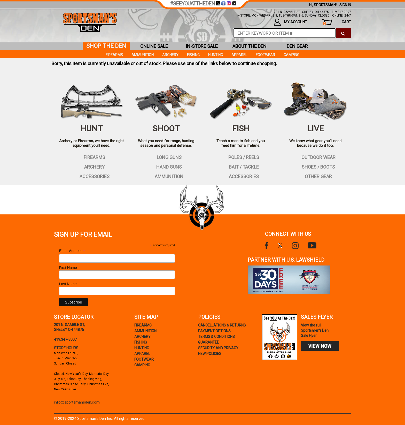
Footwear (265, 55)
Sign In (345, 5)
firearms (91, 157)
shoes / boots (315, 166)
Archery (170, 55)
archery (91, 166)
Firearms (114, 55)
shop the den (106, 46)
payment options (214, 331)
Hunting (215, 55)
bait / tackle (241, 166)
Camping (291, 55)
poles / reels (240, 157)
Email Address (72, 250)
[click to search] (343, 33)
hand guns (166, 166)
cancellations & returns (222, 325)
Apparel (239, 55)
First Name (68, 267)
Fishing (193, 55)
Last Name (68, 284)
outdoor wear (315, 157)
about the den (249, 46)
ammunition (166, 176)
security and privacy (218, 348)
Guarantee (208, 342)
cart (337, 22)
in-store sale (202, 46)
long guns (166, 157)
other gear (315, 176)
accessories (91, 176)
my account (290, 22)
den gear (297, 46)
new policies (209, 354)
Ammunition (142, 55)
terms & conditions (216, 337)
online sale (154, 46)
